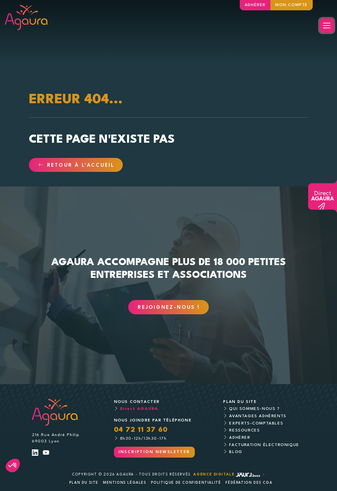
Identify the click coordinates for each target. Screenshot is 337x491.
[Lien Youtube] (46, 453)
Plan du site (83, 483)
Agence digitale (227, 474)
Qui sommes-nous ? (254, 409)
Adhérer (255, 5)
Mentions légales (124, 483)
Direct (322, 196)
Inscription (154, 452)
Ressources (244, 430)
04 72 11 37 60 (141, 430)
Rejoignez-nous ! (169, 307)
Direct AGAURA (139, 409)
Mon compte (291, 5)
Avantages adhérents (257, 416)
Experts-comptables (256, 423)
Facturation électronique (264, 445)
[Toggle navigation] (326, 25)
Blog (235, 452)
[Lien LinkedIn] (35, 453)
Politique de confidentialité (186, 483)
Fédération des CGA (248, 483)
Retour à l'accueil (76, 165)
